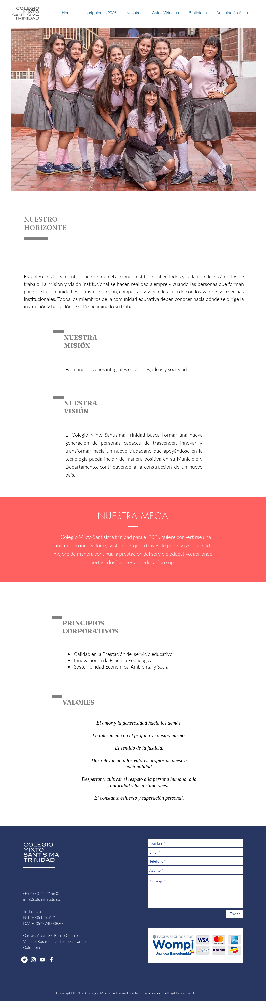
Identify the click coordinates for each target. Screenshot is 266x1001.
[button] (97, 12)
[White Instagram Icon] (33, 959)
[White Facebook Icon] (51, 959)
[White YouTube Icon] (42, 959)
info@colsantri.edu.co (41, 899)
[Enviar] (234, 914)
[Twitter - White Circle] (24, 959)
